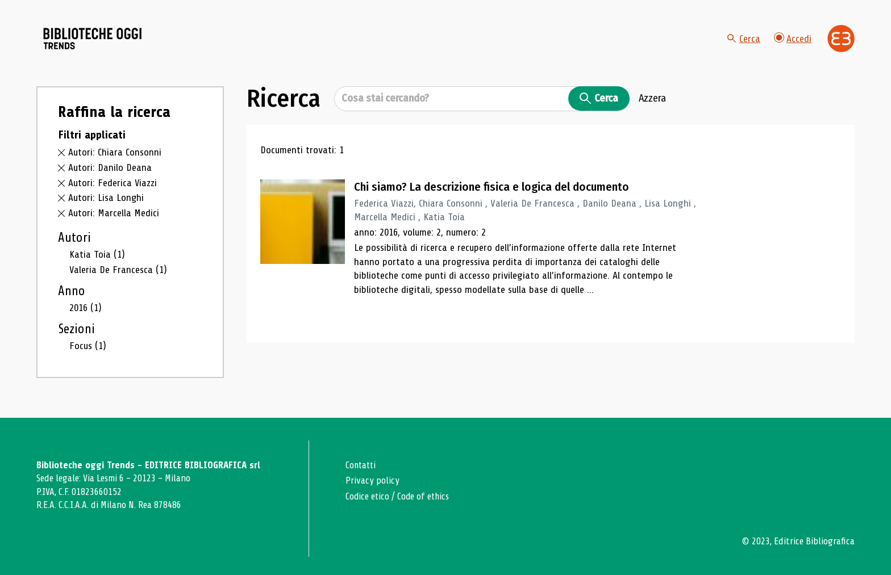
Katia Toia (97, 257)
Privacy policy (372, 481)
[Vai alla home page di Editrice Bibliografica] (841, 39)
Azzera (652, 101)
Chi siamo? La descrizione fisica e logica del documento (493, 190)
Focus (87, 349)
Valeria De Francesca (118, 272)
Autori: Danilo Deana (110, 170)
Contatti (361, 465)
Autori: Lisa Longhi (106, 201)
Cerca (743, 39)
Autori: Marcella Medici (113, 216)
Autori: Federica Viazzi (112, 185)
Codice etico (367, 496)
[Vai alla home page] (100, 40)
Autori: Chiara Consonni (114, 155)
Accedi (792, 39)
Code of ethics (425, 496)
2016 (85, 311)
